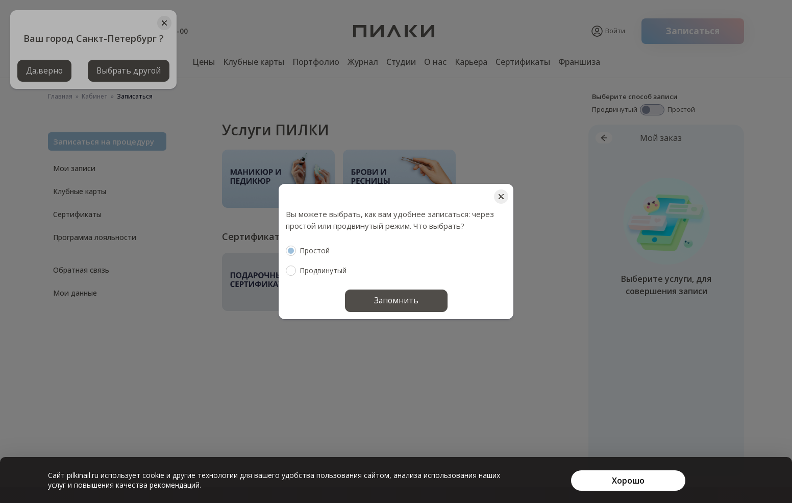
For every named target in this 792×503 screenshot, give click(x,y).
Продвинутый (316, 271)
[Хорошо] (628, 480)
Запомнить (396, 300)
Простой (308, 251)
